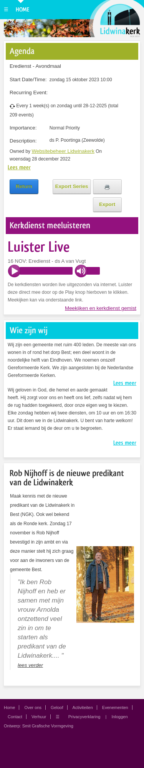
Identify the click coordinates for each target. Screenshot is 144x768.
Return (24, 186)
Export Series (71, 186)
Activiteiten (83, 707)
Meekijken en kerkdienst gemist (100, 308)
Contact (15, 716)
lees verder (30, 665)
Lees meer (19, 167)
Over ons (32, 707)
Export (107, 204)
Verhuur (38, 716)
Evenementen (115, 707)
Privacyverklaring (84, 716)
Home (22, 9)
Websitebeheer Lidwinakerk (62, 151)
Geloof (57, 707)
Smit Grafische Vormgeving (47, 726)
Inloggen (16, 23)
